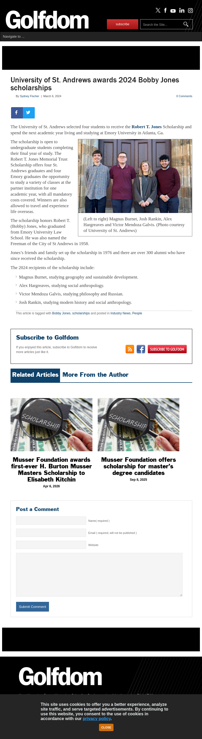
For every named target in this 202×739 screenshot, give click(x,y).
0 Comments (184, 96)
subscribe (122, 24)
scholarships (81, 313)
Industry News (121, 313)
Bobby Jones (61, 313)
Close (106, 727)
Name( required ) (99, 520)
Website (93, 545)
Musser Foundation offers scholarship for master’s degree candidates (138, 466)
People (137, 313)
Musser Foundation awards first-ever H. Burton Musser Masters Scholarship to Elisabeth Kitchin (51, 469)
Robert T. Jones (147, 126)
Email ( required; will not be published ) (112, 532)
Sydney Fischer (29, 96)
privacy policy (97, 718)
